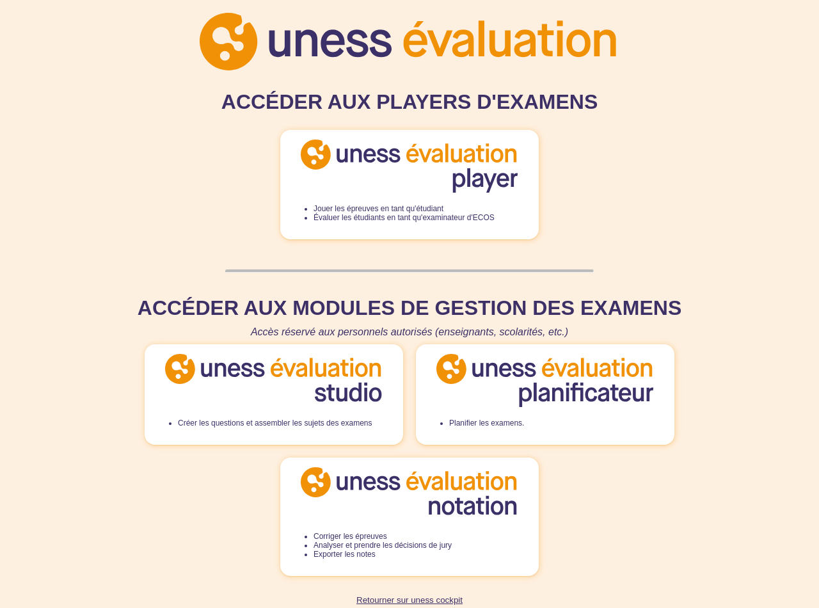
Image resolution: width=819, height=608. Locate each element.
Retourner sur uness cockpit (409, 600)
